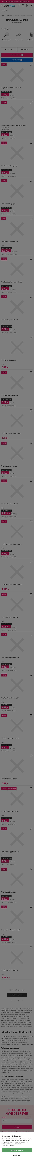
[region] (17, 1146)
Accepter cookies (17, 1150)
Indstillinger (17, 1155)
